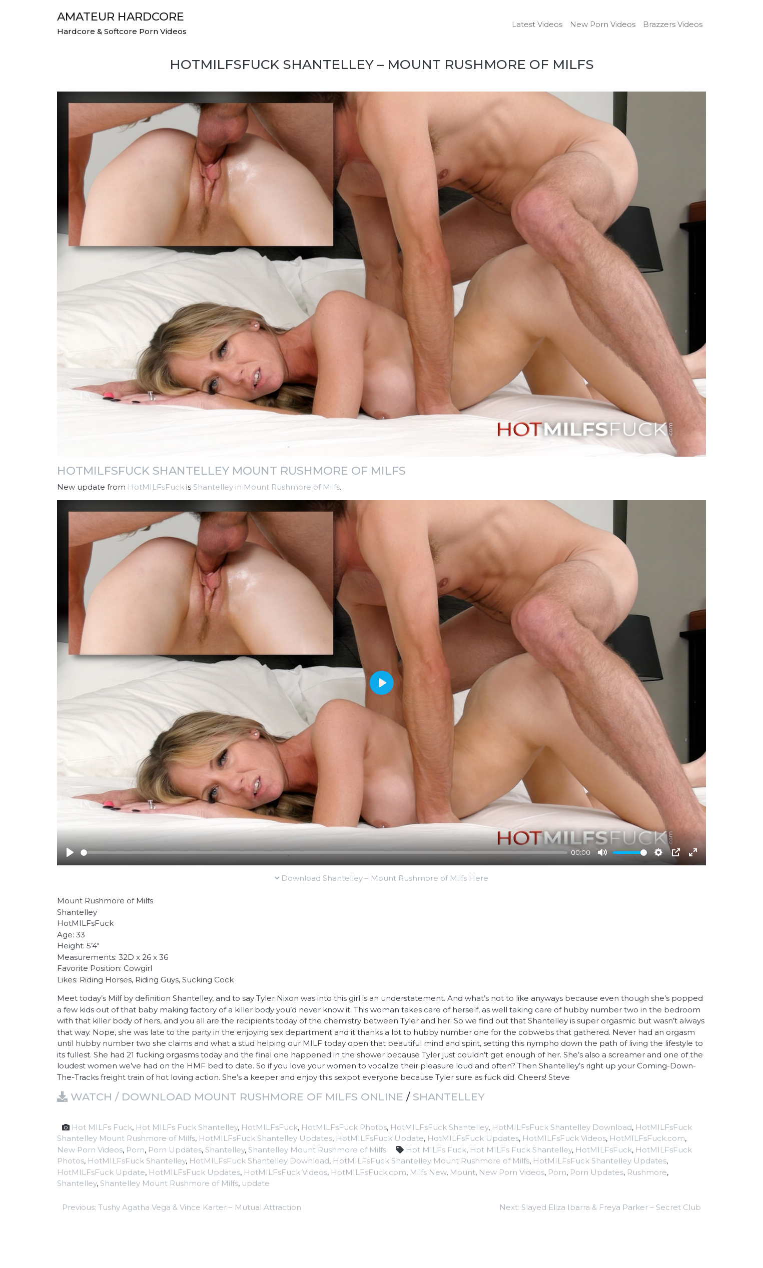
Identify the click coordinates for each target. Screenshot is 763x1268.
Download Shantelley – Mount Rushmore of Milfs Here (381, 878)
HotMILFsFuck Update (380, 1138)
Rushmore (647, 1172)
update (256, 1183)
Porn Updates (175, 1149)
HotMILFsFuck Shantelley (439, 1127)
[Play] (70, 852)
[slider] (324, 852)
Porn (135, 1149)
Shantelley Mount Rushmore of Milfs (317, 1149)
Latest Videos (537, 24)
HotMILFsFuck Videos (564, 1138)
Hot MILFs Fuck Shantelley (187, 1127)
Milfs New (428, 1172)
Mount (462, 1172)
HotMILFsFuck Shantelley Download (562, 1127)
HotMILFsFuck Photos (344, 1127)
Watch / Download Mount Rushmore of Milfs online (230, 1096)
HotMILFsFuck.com (647, 1138)
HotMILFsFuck (156, 487)
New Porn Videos (602, 24)
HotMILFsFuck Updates (473, 1138)
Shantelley (449, 1096)
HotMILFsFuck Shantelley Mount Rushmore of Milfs (231, 471)
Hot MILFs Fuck (102, 1127)
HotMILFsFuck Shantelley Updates (265, 1138)
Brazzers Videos (672, 24)
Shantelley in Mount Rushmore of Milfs (266, 487)
